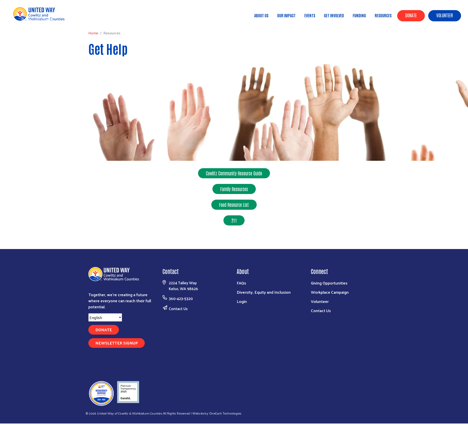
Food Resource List (234, 204)
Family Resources (234, 189)
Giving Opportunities (329, 282)
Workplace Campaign (330, 292)
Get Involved (334, 15)
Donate (411, 15)
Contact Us (178, 308)
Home (26, 19)
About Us (261, 15)
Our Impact (286, 15)
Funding (359, 15)
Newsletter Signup (116, 342)
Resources (383, 15)
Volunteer (444, 15)
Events (309, 15)
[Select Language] (105, 317)
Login (242, 301)
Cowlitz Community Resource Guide (234, 173)
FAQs (241, 282)
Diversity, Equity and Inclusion (264, 292)
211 (234, 220)
